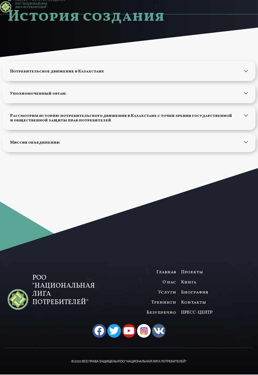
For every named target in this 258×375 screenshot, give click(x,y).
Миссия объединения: (35, 142)
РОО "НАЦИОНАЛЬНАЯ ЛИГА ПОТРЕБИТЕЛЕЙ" (31, 5)
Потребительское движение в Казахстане (57, 71)
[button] (155, 6)
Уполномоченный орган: (38, 93)
